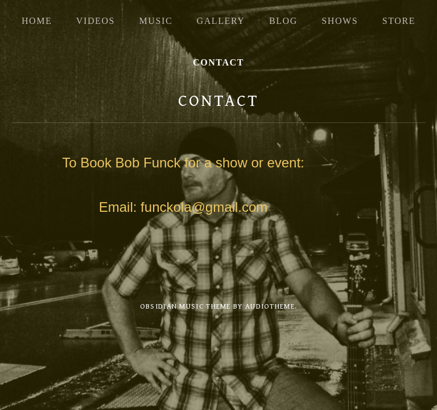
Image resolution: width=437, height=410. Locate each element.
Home (37, 21)
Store (398, 21)
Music (155, 21)
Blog (283, 21)
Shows (339, 21)
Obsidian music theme (185, 306)
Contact (218, 62)
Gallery (221, 21)
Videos (95, 21)
